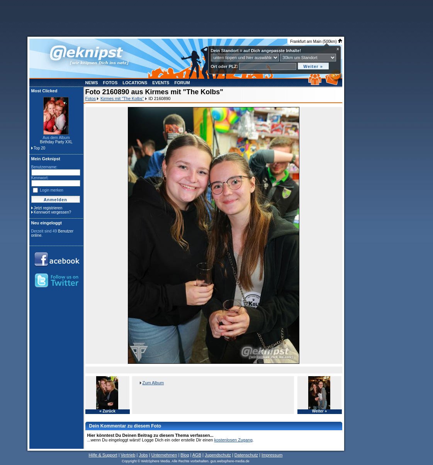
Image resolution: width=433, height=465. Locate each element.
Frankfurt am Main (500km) (316, 41)
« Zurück (107, 411)
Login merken (51, 190)
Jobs (143, 455)
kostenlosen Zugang (233, 440)
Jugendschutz (218, 455)
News (91, 82)
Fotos (110, 82)
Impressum (271, 455)
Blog (184, 455)
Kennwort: (40, 178)
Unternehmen (164, 455)
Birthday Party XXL (56, 142)
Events (160, 82)
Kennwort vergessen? (52, 212)
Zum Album (153, 382)
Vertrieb (128, 455)
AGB (196, 455)
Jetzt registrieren (48, 208)
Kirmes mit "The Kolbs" (122, 98)
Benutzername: (44, 167)
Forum (182, 82)
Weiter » (319, 411)
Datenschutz (246, 455)
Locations (134, 82)
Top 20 (39, 148)
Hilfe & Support (103, 455)
